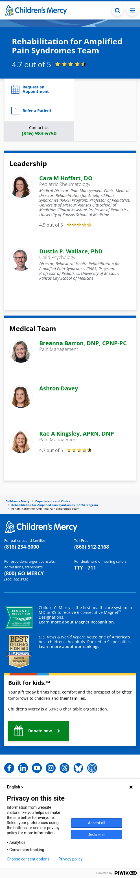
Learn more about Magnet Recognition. (77, 622)
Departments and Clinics (52, 501)
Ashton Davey (58, 388)
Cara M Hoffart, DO (66, 178)
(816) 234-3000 (21, 546)
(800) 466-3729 (16, 579)
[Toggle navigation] (132, 10)
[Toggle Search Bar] (117, 10)
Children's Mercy (18, 501)
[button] (39, 89)
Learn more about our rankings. (69, 646)
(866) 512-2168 (91, 546)
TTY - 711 (85, 567)
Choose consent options (28, 859)
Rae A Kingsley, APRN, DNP (76, 433)
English (16, 787)
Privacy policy (70, 859)
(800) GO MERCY (24, 573)
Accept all (96, 823)
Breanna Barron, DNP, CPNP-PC (83, 343)
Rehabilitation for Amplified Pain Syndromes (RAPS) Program (54, 505)
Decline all (97, 834)
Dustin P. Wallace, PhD (70, 251)
